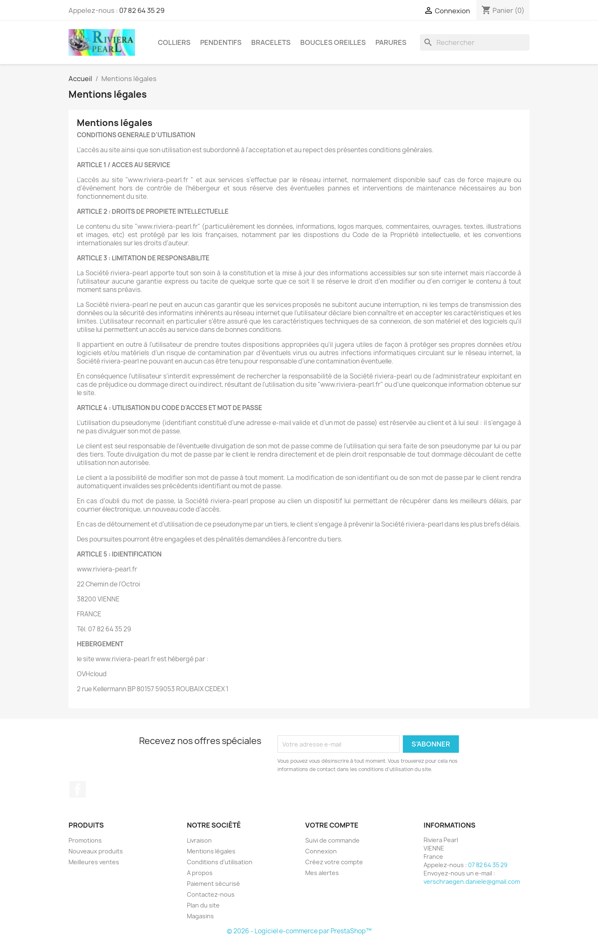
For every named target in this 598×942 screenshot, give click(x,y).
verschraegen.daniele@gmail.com (472, 881)
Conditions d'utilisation (219, 862)
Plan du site (203, 905)
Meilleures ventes (94, 862)
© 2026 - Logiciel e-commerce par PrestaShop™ (299, 931)
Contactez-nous (211, 894)
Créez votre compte (334, 862)
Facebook (77, 789)
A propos (200, 873)
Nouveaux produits (96, 851)
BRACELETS (271, 42)
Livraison (199, 840)
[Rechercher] (474, 42)
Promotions (85, 840)
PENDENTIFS (221, 42)
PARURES (391, 42)
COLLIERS (174, 42)
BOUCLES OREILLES (333, 42)
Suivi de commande (332, 840)
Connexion (321, 851)
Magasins (200, 916)
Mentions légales (211, 851)
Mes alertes (322, 873)
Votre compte (331, 825)
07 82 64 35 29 (141, 10)
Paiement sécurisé (213, 884)
